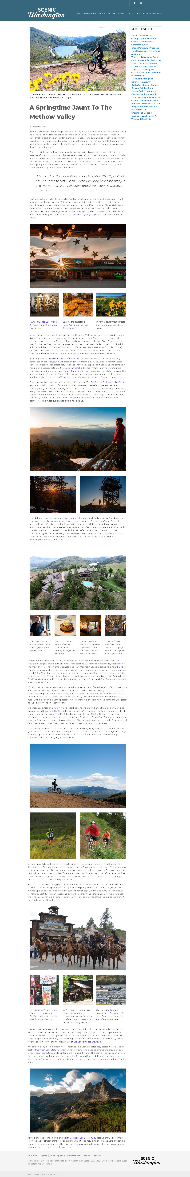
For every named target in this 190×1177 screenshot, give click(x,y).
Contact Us (98, 1156)
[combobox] (95, 3)
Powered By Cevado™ (49, 1174)
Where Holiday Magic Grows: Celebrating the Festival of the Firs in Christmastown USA (146, 60)
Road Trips (90, 13)
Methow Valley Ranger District (98, 537)
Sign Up (43, 1156)
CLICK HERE (97, 1161)
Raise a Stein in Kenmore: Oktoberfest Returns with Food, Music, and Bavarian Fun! (146, 94)
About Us (158, 13)
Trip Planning (143, 13)
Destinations (73, 1156)
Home (79, 13)
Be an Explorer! (57, 1156)
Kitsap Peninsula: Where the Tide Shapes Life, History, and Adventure (145, 51)
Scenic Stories (125, 13)
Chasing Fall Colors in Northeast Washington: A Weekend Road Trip (143, 116)
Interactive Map (106, 13)
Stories (86, 1156)
